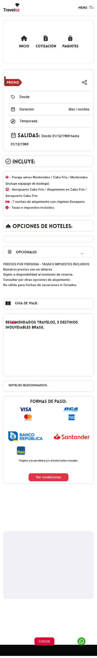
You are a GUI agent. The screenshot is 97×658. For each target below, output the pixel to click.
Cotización (46, 41)
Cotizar (44, 641)
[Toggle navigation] (86, 8)
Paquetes (70, 41)
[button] (84, 82)
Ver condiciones (48, 477)
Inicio (24, 41)
